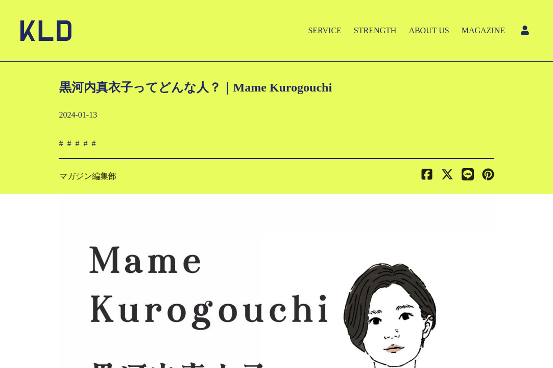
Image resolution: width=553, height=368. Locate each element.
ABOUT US (428, 30)
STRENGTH (375, 30)
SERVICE (324, 30)
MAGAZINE (483, 30)
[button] (488, 176)
